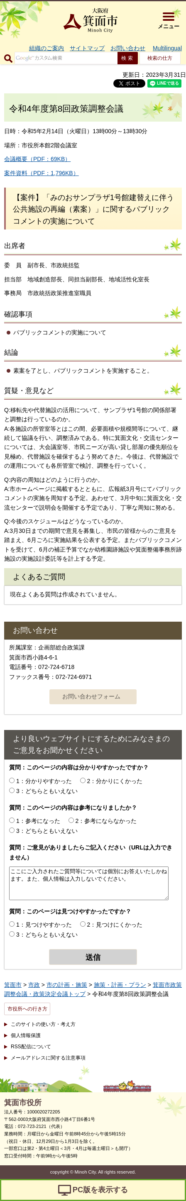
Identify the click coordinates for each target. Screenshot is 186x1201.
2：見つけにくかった (115, 924)
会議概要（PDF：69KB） (37, 159)
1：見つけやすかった (44, 924)
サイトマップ (87, 48)
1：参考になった (38, 821)
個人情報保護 (26, 1035)
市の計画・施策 (66, 984)
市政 (34, 984)
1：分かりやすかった (44, 781)
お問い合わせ (127, 48)
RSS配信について (31, 1047)
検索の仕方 (159, 58)
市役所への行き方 (27, 1009)
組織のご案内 (46, 48)
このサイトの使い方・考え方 (43, 1024)
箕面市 (13, 984)
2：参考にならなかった (106, 821)
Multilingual (167, 48)
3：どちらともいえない (47, 791)
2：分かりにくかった (115, 781)
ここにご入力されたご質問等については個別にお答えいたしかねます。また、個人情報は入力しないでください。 (89, 883)
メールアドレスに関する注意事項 (48, 1058)
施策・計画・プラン (120, 984)
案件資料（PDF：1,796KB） (41, 173)
